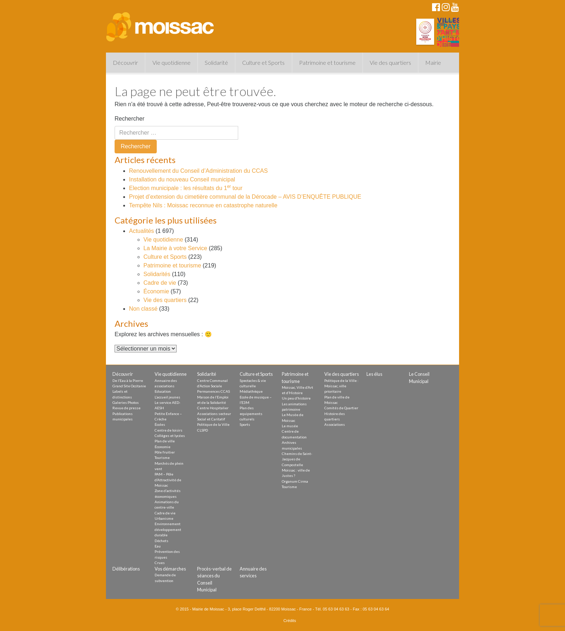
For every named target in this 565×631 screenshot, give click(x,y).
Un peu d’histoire (296, 398)
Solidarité (216, 62)
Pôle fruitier (165, 452)
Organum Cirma (295, 481)
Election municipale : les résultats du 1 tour (186, 188)
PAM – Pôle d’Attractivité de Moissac (168, 479)
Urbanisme (164, 518)
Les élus (374, 374)
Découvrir (125, 62)
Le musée (290, 426)
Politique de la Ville (213, 424)
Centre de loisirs (168, 430)
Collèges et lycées (170, 435)
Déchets (161, 540)
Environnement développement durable (168, 529)
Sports (245, 424)
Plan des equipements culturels (251, 413)
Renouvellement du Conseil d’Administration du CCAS (198, 171)
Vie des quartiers (390, 62)
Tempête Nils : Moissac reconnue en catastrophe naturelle (203, 205)
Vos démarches (170, 569)
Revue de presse (126, 408)
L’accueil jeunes (167, 397)
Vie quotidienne (171, 62)
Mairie (433, 62)
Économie (156, 291)
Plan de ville (165, 441)
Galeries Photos (125, 402)
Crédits (290, 620)
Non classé (143, 309)
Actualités (141, 231)
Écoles (160, 424)
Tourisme (162, 457)
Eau (158, 546)
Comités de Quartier (341, 408)
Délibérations (126, 569)
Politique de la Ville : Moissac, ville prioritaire (341, 386)
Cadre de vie (159, 283)
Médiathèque (251, 391)
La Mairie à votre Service (175, 248)
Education (163, 391)
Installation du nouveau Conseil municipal (182, 179)
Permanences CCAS (213, 391)
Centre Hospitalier (212, 408)
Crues (160, 562)
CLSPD (202, 430)
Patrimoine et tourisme (327, 62)
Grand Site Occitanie (129, 386)
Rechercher (129, 119)
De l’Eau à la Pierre (127, 380)
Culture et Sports (263, 62)
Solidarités (156, 274)
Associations (334, 424)
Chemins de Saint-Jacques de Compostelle (297, 459)
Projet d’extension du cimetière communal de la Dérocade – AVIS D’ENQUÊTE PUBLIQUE (245, 197)
